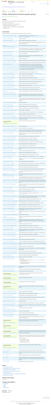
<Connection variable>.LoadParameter (9, 192)
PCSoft (12, 401)
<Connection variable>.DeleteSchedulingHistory (10, 98)
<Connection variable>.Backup (7, 55)
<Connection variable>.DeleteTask (8, 106)
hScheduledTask (37, 156)
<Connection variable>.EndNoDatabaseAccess (10, 117)
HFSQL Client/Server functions (21, 6)
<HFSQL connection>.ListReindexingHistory (10, 332)
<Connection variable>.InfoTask (8, 156)
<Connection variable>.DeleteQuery (8, 87)
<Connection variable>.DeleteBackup (8, 73)
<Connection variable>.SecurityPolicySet (9, 283)
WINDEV (27, 404)
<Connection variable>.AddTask (8, 51)
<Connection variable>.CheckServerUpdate (9, 60)
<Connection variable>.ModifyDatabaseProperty (10, 200)
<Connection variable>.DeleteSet (8, 104)
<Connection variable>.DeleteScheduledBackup (10, 89)
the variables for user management (27, 158)
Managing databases (11, 6)
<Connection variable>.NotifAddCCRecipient (10, 236)
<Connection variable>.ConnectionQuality (9, 62)
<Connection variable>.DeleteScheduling (9, 94)
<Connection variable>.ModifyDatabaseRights (10, 202)
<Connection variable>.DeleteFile (8, 79)
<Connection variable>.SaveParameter (38, 85)
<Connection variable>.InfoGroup (8, 143)
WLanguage (5, 6)
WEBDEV (4, 386)
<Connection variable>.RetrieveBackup (9, 266)
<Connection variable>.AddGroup (8, 38)
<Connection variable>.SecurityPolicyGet (9, 279)
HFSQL (15, 6)
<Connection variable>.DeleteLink (8, 83)
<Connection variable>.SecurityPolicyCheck (10, 274)
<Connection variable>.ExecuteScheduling (9, 130)
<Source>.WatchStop (6, 361)
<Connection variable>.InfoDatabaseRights (9, 138)
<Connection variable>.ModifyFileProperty (9, 204)
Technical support (30, 401)
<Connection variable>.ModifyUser (8, 229)
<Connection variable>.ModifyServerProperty (10, 223)
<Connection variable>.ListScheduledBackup (10, 170)
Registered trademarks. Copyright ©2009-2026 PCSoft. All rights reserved (25, 402)
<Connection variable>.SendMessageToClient (10, 291)
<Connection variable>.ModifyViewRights (9, 232)
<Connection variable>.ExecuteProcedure (9, 126)
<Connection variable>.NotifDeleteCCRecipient (10, 243)
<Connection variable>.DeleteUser (8, 108)
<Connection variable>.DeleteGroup (8, 81)
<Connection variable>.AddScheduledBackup (10, 42)
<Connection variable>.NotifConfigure (9, 241)
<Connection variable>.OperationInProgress (9, 253)
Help (3, 6)
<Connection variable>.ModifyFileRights (9, 206)
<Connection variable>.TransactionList (9, 304)
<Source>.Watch (5, 357)
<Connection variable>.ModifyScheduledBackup (10, 214)
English (46, 3)
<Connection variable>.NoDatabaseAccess (9, 234)
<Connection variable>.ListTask (7, 187)
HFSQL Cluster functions (7, 372)
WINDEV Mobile (5, 383)
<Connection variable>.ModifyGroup (8, 208)
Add (9, 390)
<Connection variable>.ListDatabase (8, 165)
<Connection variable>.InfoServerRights (9, 154)
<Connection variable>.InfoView (8, 161)
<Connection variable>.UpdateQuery (8, 312)
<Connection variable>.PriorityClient (8, 256)
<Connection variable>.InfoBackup (8, 133)
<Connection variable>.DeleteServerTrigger (9, 102)
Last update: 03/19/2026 (46, 397)
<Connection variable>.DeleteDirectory (9, 77)
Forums (17, 401)
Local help (48, 398)
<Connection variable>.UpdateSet (8, 314)
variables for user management (29, 230)
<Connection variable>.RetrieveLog (8, 269)
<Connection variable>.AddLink (7, 40)
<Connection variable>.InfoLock (8, 147)
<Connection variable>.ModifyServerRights (9, 225)
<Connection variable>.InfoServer (8, 150)
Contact (34, 401)
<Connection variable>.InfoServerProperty (9, 152)
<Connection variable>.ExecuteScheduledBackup (10, 128)
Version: (9, 3)
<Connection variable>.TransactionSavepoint (10, 310)
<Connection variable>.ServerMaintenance (9, 293)
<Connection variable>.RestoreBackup (9, 258)
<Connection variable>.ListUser (7, 189)
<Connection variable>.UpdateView (8, 316)
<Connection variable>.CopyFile (8, 64)
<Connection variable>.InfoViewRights (9, 163)
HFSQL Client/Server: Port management (9, 369)
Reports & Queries (6, 387)
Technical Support (25, 401)
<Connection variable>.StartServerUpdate (9, 299)
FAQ (19, 401)
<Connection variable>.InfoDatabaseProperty (10, 136)
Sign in (44, 3)
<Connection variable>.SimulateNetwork (9, 297)
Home (41, 3)
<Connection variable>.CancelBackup (8, 58)
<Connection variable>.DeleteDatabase (9, 75)
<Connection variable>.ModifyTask (8, 227)
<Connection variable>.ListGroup (8, 167)
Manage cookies (38, 401)
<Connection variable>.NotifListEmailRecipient (10, 251)
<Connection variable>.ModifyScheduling (9, 219)
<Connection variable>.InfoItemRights (9, 145)
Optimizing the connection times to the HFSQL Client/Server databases (14, 373)
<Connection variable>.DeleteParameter (9, 85)
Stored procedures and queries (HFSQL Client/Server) (11, 371)
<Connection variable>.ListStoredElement (9, 184)
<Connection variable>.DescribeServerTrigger (10, 110)
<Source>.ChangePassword (7, 350)
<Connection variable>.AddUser (8, 53)
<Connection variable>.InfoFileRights (8, 141)
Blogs (21, 401)
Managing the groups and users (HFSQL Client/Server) (11, 368)
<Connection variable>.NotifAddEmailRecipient (10, 239)
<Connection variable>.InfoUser (8, 158)
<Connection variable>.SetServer (8, 295)
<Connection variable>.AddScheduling (9, 48)
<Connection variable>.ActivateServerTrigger (10, 35)
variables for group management (29, 209)
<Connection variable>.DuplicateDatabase (9, 115)
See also (47, 14)
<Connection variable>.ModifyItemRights (9, 211)
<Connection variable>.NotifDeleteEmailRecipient (10, 246)
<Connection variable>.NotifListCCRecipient (9, 248)
